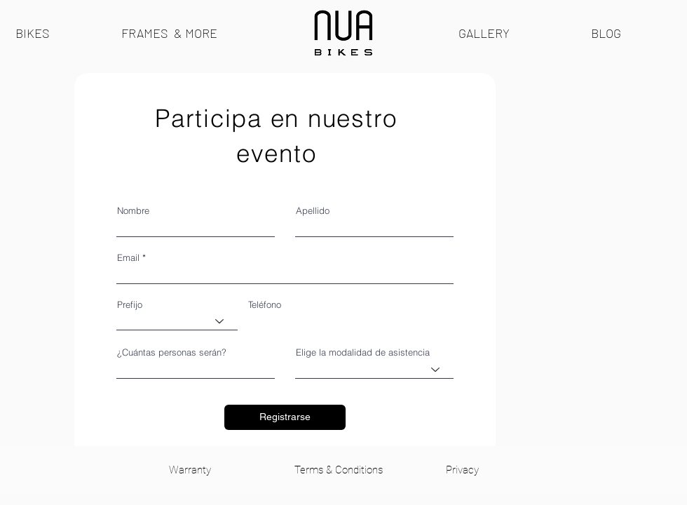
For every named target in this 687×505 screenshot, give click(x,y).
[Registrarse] (285, 417)
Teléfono (264, 304)
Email (128, 257)
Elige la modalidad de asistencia (363, 352)
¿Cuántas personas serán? (171, 352)
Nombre (133, 210)
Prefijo (129, 304)
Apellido (312, 210)
